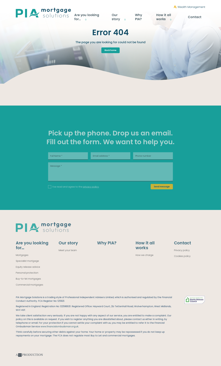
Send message (162, 192)
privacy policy (91, 192)
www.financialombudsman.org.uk (59, 332)
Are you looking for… (100, 15)
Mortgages (22, 260)
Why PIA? (150, 15)
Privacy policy (182, 255)
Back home (110, 50)
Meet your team (68, 255)
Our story (129, 15)
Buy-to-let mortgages (28, 284)
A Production (29, 360)
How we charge (144, 260)
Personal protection (27, 278)
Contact (199, 15)
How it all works (174, 15)
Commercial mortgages (29, 290)
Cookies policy (182, 261)
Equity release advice (28, 272)
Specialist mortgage (27, 266)
